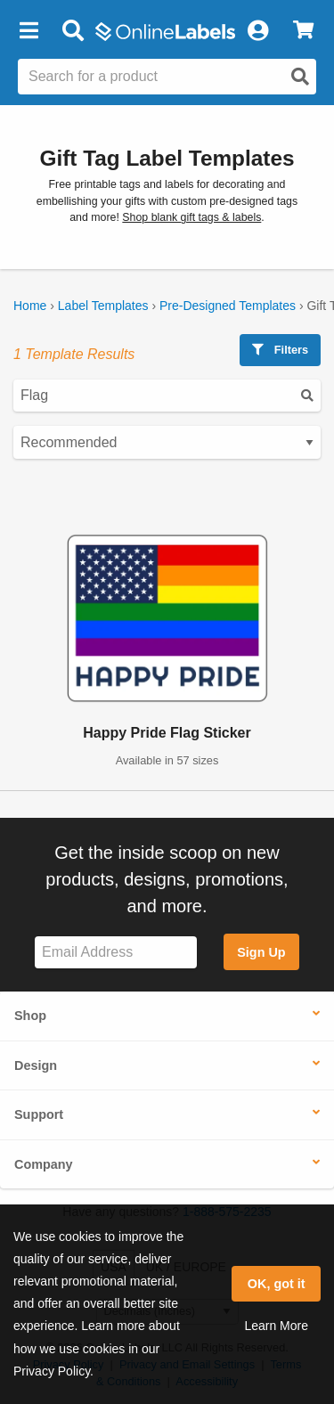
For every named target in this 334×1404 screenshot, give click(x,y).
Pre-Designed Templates (227, 305)
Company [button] (43, 1164)
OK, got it (276, 1284)
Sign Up (261, 952)
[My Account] (257, 31)
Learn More (276, 1325)
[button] (28, 31)
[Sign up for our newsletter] (116, 952)
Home (29, 305)
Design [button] (35, 1065)
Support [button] (38, 1114)
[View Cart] (303, 31)
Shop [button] (30, 1015)
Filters (280, 349)
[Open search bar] (72, 31)
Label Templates (103, 305)
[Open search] (300, 77)
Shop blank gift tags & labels (191, 217)
